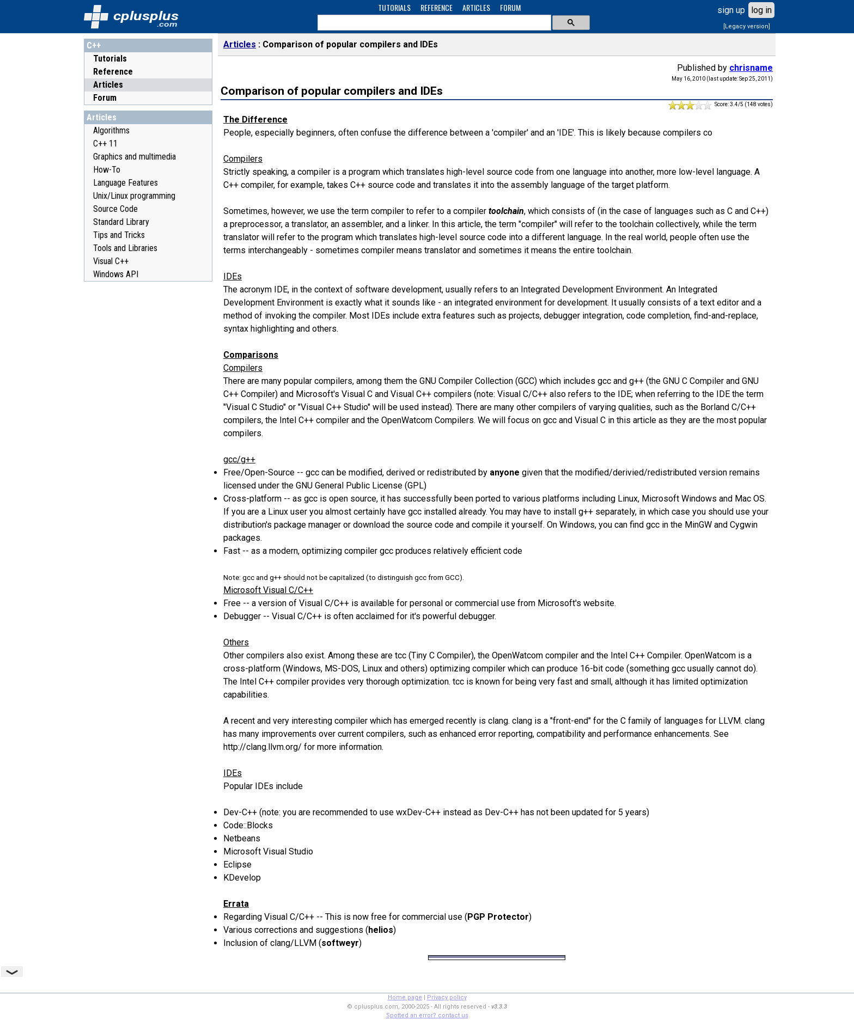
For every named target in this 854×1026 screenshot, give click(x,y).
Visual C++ (111, 261)
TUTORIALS (394, 7)
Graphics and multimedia (134, 156)
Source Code (115, 209)
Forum (105, 98)
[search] (433, 23)
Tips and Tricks (119, 235)
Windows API (115, 274)
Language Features (125, 183)
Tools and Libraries (125, 248)
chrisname (751, 68)
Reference (113, 71)
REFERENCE (436, 7)
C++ (94, 45)
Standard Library (121, 222)
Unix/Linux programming (134, 196)
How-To (106, 169)
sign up (731, 10)
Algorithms (111, 130)
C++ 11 (105, 143)
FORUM (510, 7)
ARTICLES (476, 7)
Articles (108, 85)
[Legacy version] (746, 26)
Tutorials (110, 58)
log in (761, 10)
